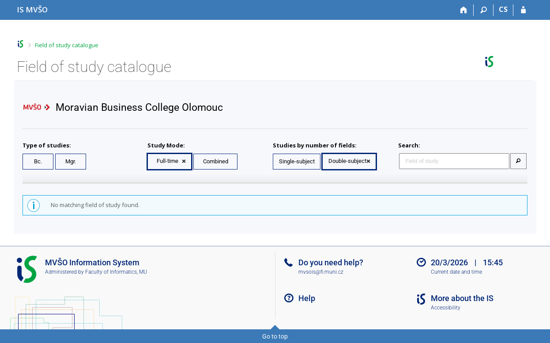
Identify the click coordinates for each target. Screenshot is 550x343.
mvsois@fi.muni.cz (320, 272)
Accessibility (445, 308)
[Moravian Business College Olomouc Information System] (32, 9)
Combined (215, 161)
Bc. (38, 161)
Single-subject (297, 161)
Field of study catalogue (66, 45)
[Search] (483, 10)
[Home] (464, 10)
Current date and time (456, 272)
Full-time (167, 161)
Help (306, 298)
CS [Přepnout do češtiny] (503, 9)
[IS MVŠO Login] (523, 10)
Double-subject (347, 161)
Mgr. (70, 161)
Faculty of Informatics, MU (116, 272)
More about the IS (462, 298)
